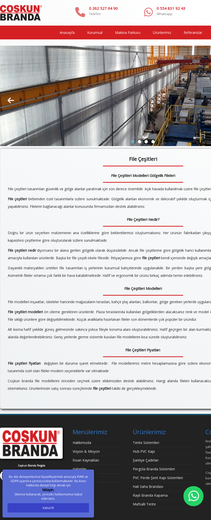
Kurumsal (94, 32)
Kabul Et (48, 508)
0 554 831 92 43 (171, 8)
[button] (132, 142)
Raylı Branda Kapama (150, 495)
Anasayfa (67, 32)
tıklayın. (48, 489)
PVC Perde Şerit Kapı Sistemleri (158, 477)
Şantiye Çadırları (146, 460)
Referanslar (193, 32)
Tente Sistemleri (146, 442)
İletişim (78, 477)
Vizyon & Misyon (86, 451)
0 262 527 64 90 (103, 8)
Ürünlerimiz (162, 32)
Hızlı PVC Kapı (144, 451)
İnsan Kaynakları (86, 460)
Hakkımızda (82, 442)
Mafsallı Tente (144, 504)
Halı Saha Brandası (148, 486)
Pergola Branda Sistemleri (154, 469)
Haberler (79, 469)
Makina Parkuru (127, 32)
